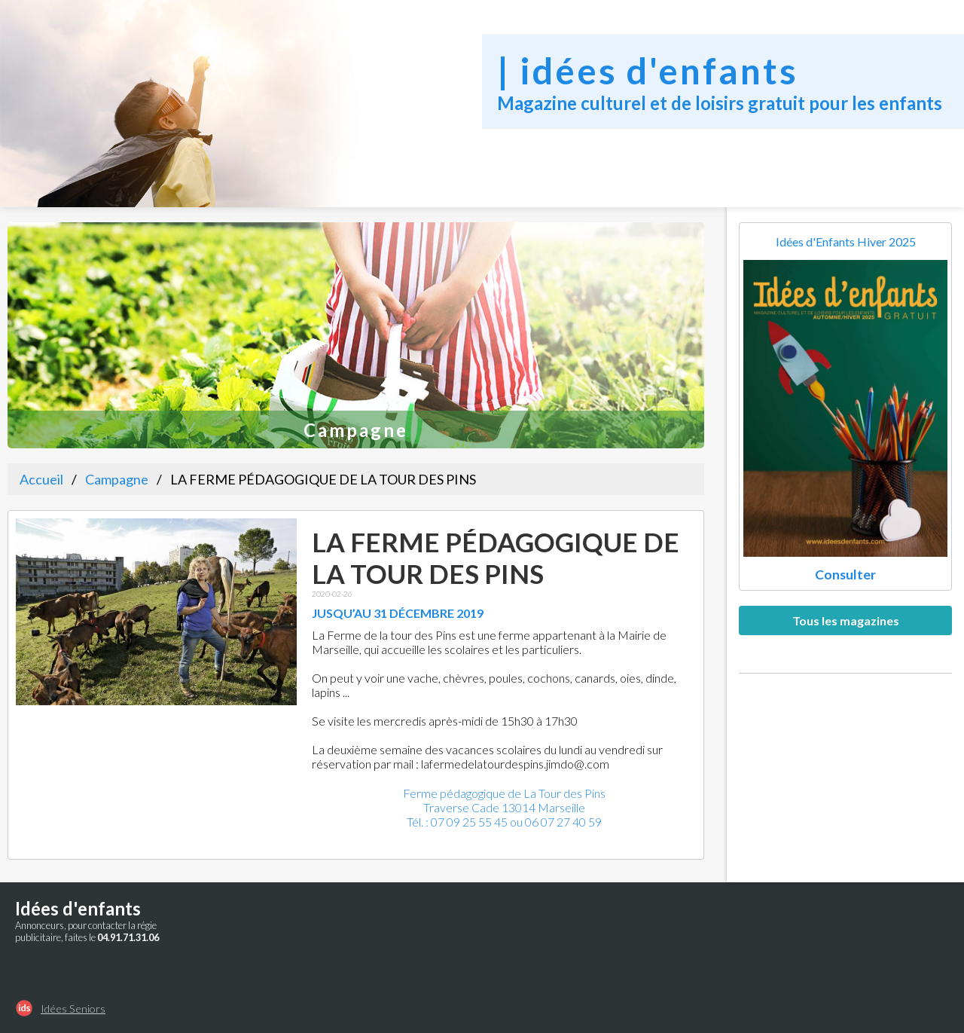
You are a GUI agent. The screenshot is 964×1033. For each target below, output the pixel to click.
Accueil (41, 479)
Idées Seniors (73, 1008)
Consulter (845, 574)
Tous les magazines (845, 620)
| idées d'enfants (647, 70)
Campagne (116, 479)
